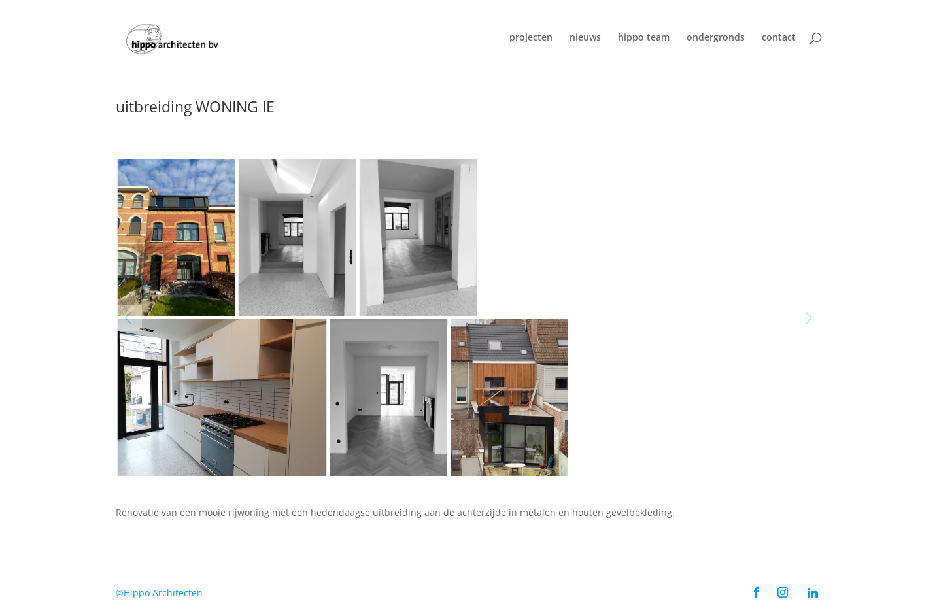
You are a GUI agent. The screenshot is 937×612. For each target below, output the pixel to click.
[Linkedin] (813, 593)
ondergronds (716, 38)
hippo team (644, 38)
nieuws (585, 38)
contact (779, 38)
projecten (531, 38)
